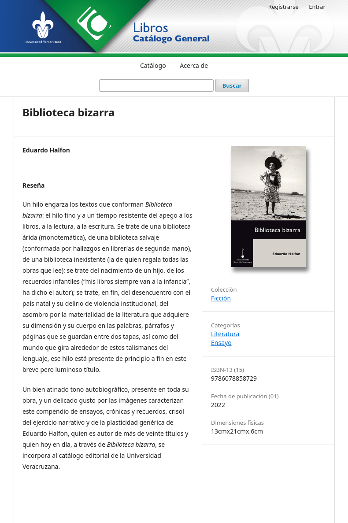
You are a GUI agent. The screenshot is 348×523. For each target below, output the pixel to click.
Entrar (317, 7)
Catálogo (153, 65)
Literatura (225, 334)
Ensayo (221, 342)
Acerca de (194, 65)
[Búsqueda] (156, 85)
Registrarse (283, 7)
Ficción (221, 298)
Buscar (232, 85)
